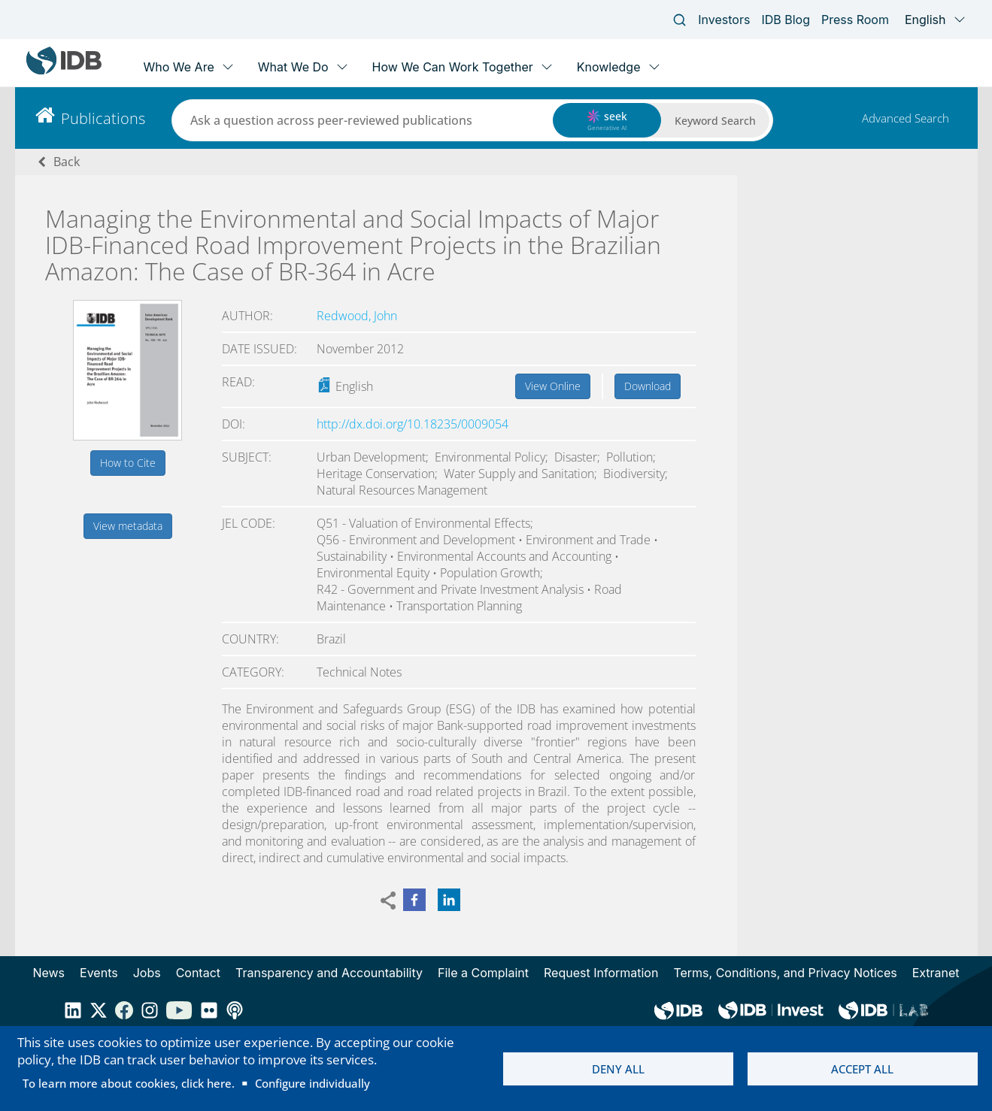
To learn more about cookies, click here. (129, 1083)
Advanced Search (905, 118)
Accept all (862, 1068)
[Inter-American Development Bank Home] (64, 71)
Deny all (618, 1068)
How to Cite (128, 463)
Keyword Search (715, 121)
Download (647, 386)
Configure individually (312, 1083)
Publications (103, 118)
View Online (553, 386)
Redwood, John (357, 315)
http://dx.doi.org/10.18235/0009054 (412, 424)
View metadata (127, 526)
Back (66, 161)
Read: (238, 382)
